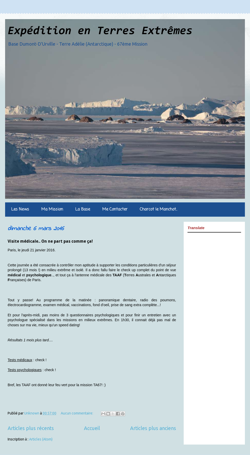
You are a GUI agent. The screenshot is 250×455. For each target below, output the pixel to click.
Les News (20, 209)
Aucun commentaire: (77, 413)
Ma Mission (52, 209)
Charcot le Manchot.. (158, 209)
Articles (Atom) (41, 439)
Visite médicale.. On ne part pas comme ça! (50, 241)
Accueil (92, 428)
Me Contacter (115, 209)
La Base (82, 209)
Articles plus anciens (153, 428)
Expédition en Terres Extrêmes (100, 31)
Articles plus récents (31, 428)
